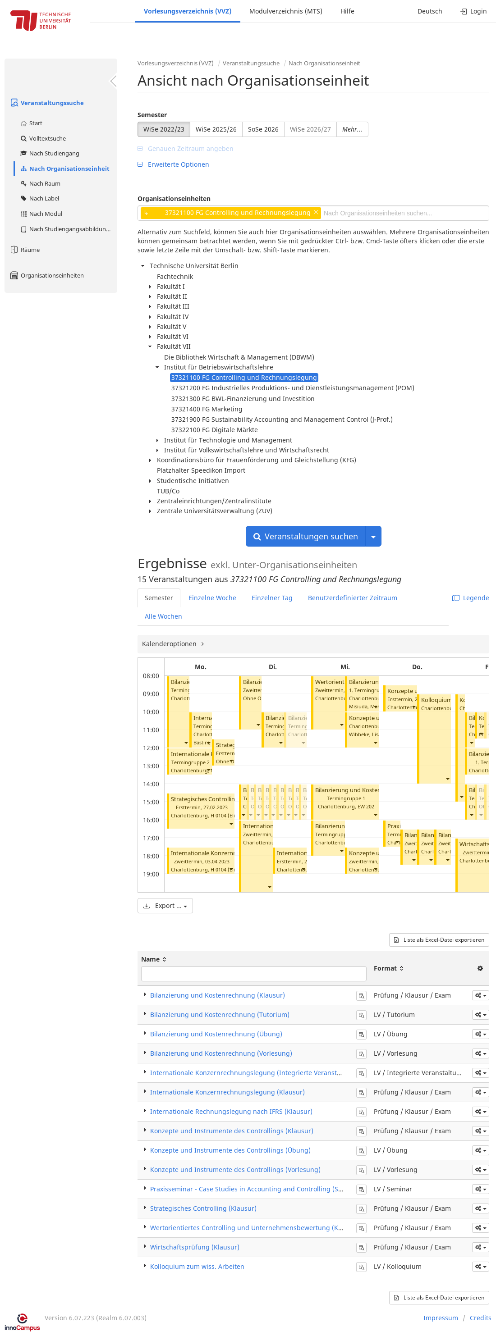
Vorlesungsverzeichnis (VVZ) (187, 11)
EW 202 (366, 806)
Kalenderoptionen (170, 643)
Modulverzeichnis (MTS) (285, 11)
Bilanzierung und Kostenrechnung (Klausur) (217, 995)
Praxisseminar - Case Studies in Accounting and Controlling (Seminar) (256, 1189)
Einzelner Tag (272, 597)
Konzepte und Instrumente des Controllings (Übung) (230, 1150)
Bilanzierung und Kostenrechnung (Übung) (216, 1034)
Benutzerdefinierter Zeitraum (352, 597)
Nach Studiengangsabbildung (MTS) (68, 229)
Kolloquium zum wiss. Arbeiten (197, 1266)
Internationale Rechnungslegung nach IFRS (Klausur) (231, 1111)
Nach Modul (40, 214)
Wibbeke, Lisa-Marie (372, 734)
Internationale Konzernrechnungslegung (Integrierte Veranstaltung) (254, 1072)
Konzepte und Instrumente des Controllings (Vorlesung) (235, 1169)
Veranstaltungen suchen (305, 536)
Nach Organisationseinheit (64, 168)
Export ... (165, 905)
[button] (186, 742)
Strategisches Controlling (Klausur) (218, 799)
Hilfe (347, 11)
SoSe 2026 (263, 129)
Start (30, 123)
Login (473, 11)
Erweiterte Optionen (173, 164)
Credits (480, 1317)
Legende (470, 597)
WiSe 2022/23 (163, 129)
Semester (152, 114)
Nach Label (39, 198)
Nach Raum (39, 183)
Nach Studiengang (49, 153)
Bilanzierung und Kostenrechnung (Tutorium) (376, 790)
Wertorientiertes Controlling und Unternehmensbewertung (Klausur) (255, 1227)
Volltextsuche (42, 138)
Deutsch (430, 11)
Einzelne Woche (212, 597)
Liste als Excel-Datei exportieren (439, 940)
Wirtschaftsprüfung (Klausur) (194, 1247)
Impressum (440, 1317)
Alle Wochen (163, 616)
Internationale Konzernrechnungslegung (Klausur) (227, 1092)
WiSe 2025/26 (216, 129)
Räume (24, 250)
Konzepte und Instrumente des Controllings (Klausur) (231, 1130)
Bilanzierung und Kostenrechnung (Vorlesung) (221, 1053)
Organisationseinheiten (46, 275)
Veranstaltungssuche (46, 103)
